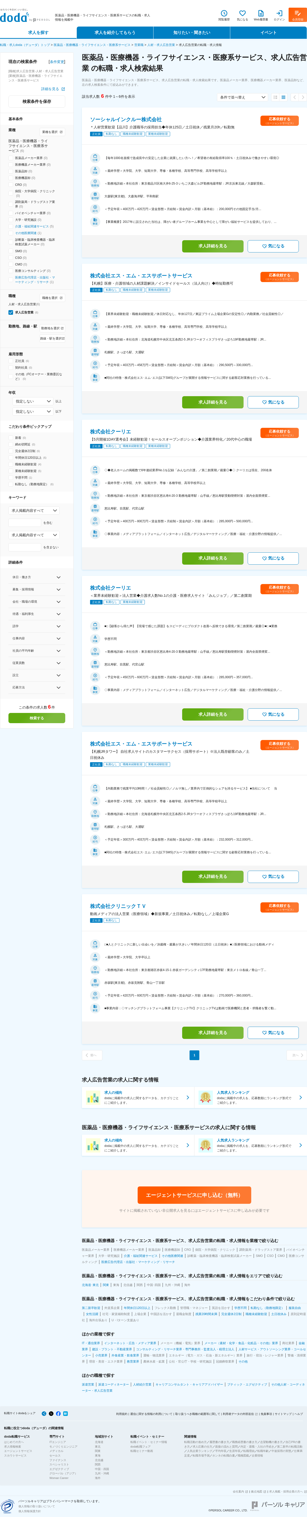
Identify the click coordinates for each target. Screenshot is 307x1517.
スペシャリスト (59, 1464)
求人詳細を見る (213, 246)
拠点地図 (256, 1491)
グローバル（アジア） (63, 1473)
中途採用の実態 (281, 1450)
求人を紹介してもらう (115, 32)
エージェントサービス (18, 1450)
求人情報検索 (12, 1446)
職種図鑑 (243, 1455)
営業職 (139, 45)
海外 (98, 1477)
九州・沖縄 (102, 1473)
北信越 (99, 1460)
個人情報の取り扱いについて (36, 1506)
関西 (98, 1464)
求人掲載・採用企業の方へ (286, 1491)
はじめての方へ (14, 1441)
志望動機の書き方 (271, 1441)
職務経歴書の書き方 (244, 1441)
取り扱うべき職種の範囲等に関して (197, 1413)
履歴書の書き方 (219, 1441)
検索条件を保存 (37, 101)
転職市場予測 (201, 1455)
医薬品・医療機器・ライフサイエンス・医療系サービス (92, 45)
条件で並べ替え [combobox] (232, 97)
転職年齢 (263, 1450)
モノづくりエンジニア (63, 1446)
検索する (37, 718)
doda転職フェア (140, 1446)
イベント (268, 32)
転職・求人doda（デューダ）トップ (25, 45)
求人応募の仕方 (202, 1446)
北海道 (99, 1441)
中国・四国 (102, 1469)
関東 (98, 1450)
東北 (98, 1446)
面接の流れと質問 (226, 1446)
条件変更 (57, 62)
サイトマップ (283, 1413)
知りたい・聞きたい (191, 32)
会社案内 (238, 1491)
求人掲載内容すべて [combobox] (28, 510)
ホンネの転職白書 (223, 1455)
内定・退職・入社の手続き (257, 1446)
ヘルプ (298, 1413)
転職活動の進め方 (195, 1441)
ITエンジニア (57, 1441)
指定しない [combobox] (25, 401)
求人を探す (38, 32)
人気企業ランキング (199, 1450)
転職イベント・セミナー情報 (148, 1441)
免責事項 (266, 1413)
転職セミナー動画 (141, 1450)
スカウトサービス (15, 1455)
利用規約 (121, 1413)
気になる (273, 246)
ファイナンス (57, 1460)
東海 (98, 1455)
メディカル (56, 1450)
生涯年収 (234, 1450)
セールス (55, 1455)
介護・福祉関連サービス (32, 226)
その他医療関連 (26, 233)
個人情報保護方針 (29, 1511)
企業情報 (257, 1455)
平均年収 (220, 1450)
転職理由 (249, 1450)
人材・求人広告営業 (161, 45)
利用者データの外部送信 (238, 1413)
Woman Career (58, 1477)
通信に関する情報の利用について (151, 1413)
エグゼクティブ (59, 1469)
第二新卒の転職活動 (289, 1446)
